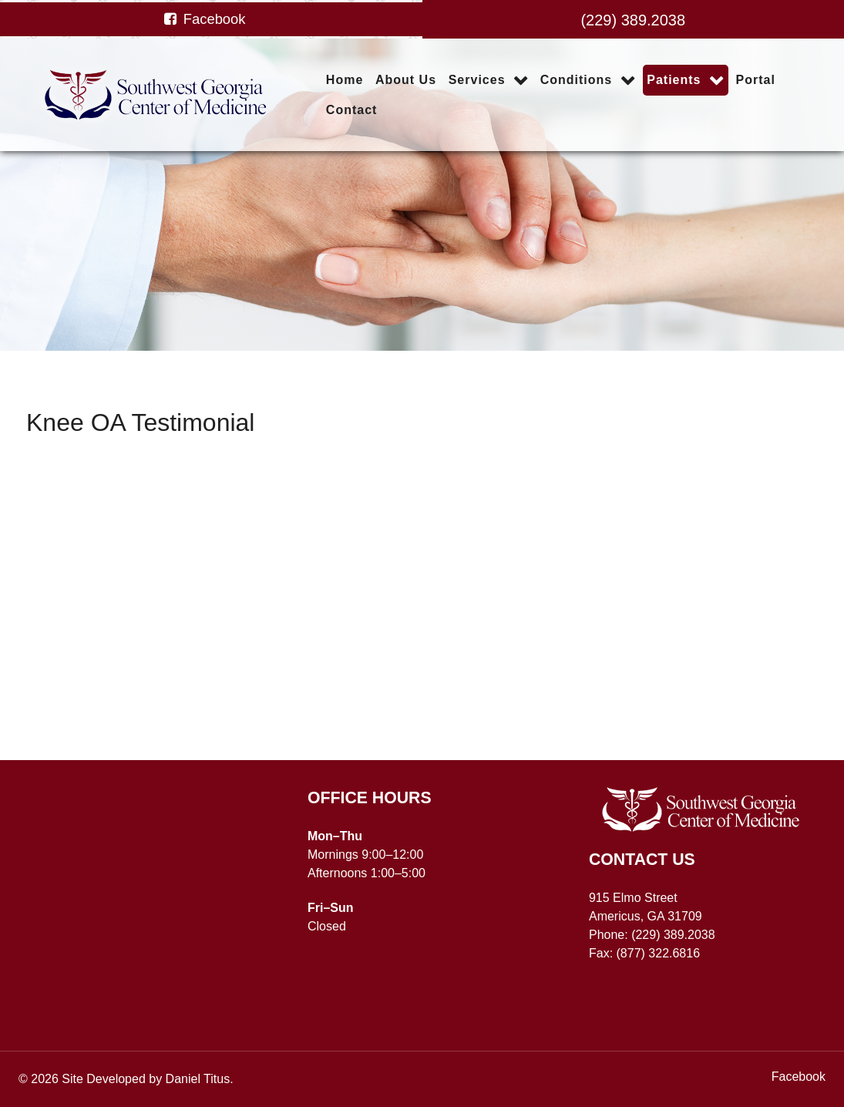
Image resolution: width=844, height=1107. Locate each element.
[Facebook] (203, 19)
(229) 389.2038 (632, 20)
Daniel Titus (198, 1078)
